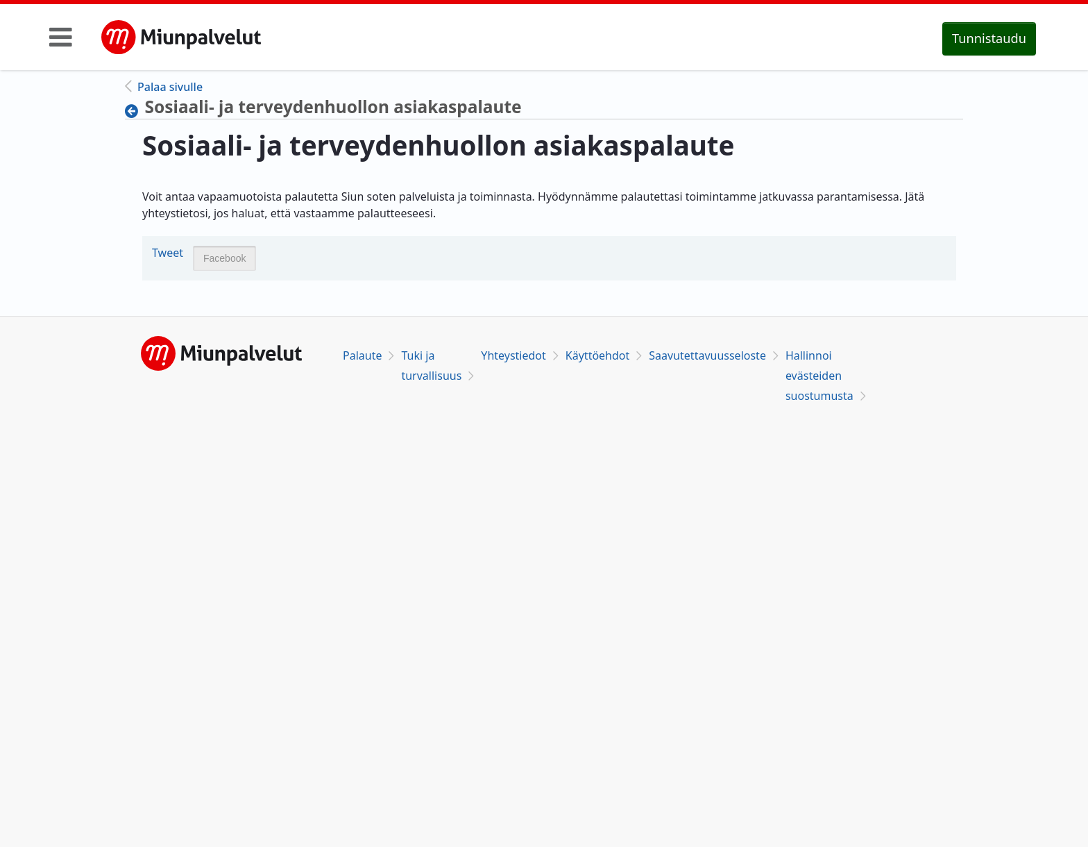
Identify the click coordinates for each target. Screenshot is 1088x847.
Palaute (362, 355)
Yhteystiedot (513, 355)
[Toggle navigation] (61, 37)
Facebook (224, 258)
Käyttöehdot (597, 355)
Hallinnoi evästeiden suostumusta (819, 375)
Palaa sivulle (170, 86)
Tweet (167, 252)
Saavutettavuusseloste (707, 355)
